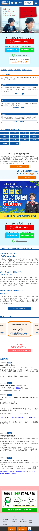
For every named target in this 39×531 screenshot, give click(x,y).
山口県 (4, 136)
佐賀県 (34, 136)
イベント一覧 (23, 519)
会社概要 (30, 520)
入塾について (14, 521)
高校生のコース (5, 524)
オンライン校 (14, 143)
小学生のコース (5, 521)
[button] (36, 3)
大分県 (24, 140)
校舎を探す (14, 517)
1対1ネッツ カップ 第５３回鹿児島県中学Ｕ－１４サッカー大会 (18, 417)
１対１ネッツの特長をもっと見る (19, 308)
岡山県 (24, 133)
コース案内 (5, 519)
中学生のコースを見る (19, 107)
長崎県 (4, 140)
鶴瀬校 (18, 388)
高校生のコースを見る (19, 121)
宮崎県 (34, 140)
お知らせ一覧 (23, 517)
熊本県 (14, 140)
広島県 (34, 133)
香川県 (14, 136)
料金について (14, 519)
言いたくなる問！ (23, 526)
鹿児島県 (5, 143)
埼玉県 (14, 133)
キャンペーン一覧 (23, 521)
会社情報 (30, 517)
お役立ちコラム (23, 524)
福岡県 (24, 136)
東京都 (4, 133)
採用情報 (30, 522)
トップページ (6, 517)
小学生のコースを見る (19, 94)
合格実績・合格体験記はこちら (19, 350)
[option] (19, 328)
